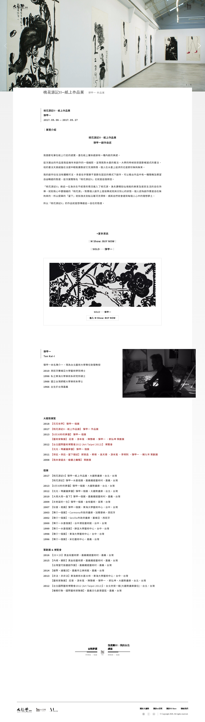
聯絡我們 (184, 709)
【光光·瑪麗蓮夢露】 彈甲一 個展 (70, 449)
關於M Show (171, 709)
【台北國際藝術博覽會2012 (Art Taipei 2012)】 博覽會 (82, 444)
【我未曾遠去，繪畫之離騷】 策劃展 (71, 459)
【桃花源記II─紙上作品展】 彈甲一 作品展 (75, 429)
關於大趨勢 (144, 709)
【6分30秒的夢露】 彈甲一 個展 (68, 434)
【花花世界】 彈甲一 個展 (65, 423)
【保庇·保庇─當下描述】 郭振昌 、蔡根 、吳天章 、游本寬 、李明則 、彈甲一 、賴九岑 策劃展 (104, 454)
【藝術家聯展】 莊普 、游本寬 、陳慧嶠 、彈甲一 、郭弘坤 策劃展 (87, 439)
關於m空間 (157, 709)
